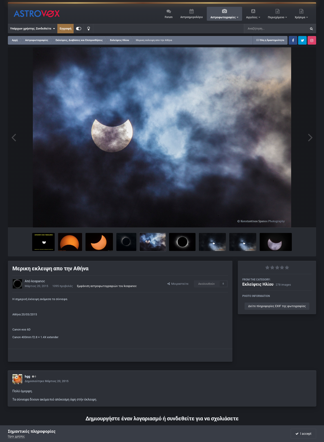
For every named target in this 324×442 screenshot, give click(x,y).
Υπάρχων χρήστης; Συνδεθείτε (32, 28)
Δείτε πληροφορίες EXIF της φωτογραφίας (277, 306)
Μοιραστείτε (178, 283)
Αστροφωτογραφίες (223, 17)
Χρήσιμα (300, 17)
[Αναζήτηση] (266, 28)
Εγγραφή (65, 28)
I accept (303, 433)
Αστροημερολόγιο (191, 17)
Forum (169, 17)
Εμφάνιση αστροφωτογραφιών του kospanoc (107, 286)
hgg (27, 376)
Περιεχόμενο (276, 17)
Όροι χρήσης (16, 436)
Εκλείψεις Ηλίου (257, 284)
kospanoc (38, 281)
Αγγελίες (252, 17)
